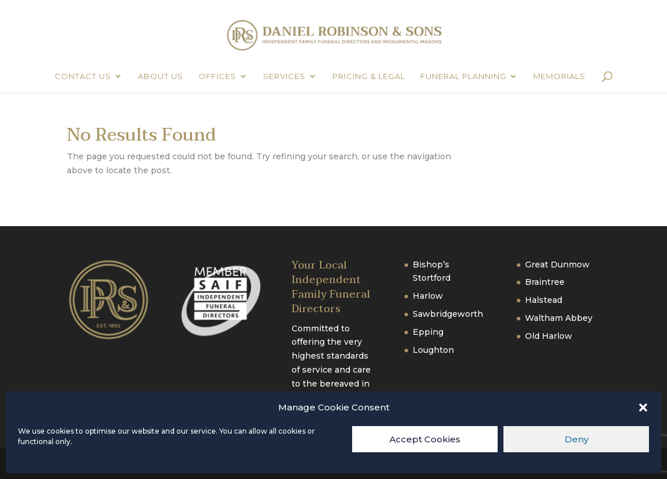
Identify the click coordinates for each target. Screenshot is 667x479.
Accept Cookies (424, 439)
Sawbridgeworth (448, 314)
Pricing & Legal (368, 76)
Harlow (428, 296)
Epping (428, 332)
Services (284, 76)
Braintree (545, 282)
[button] (643, 407)
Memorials (559, 76)
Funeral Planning (463, 76)
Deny (576, 439)
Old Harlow (548, 336)
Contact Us (83, 76)
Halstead (543, 300)
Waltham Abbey (559, 318)
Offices (217, 76)
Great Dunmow (557, 264)
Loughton (433, 350)
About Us (160, 76)
